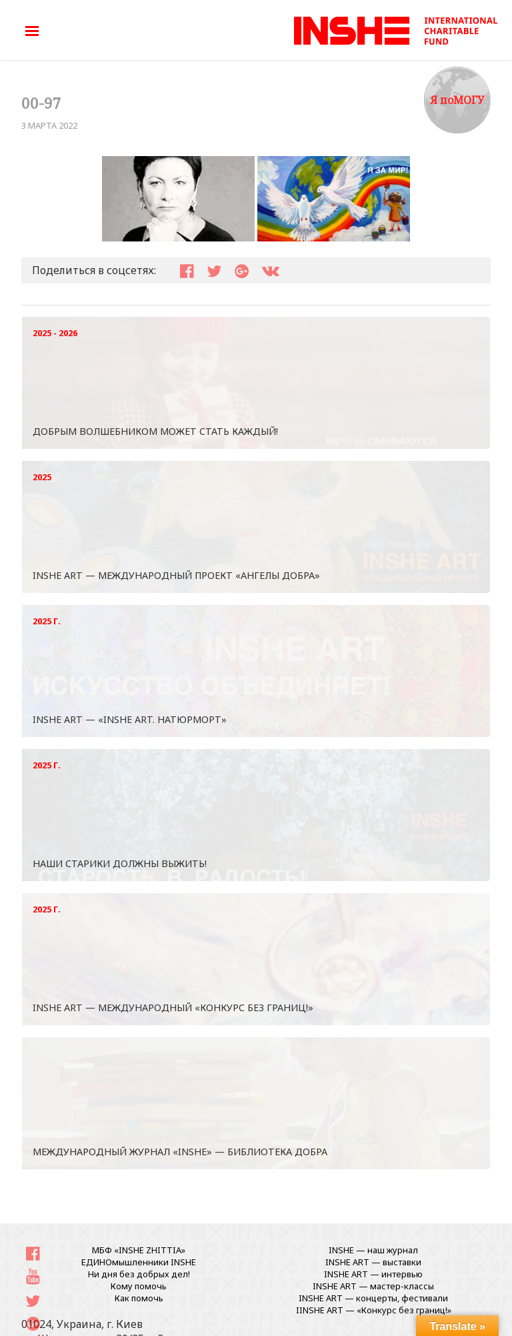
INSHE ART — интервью (373, 1274)
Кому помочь (139, 1286)
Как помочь (139, 1298)
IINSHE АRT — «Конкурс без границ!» (373, 1310)
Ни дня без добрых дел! (139, 1274)
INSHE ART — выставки (373, 1262)
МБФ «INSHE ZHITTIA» (138, 1250)
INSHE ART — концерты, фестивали (373, 1298)
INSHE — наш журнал (373, 1250)
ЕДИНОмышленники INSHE (138, 1262)
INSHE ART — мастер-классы (373, 1286)
